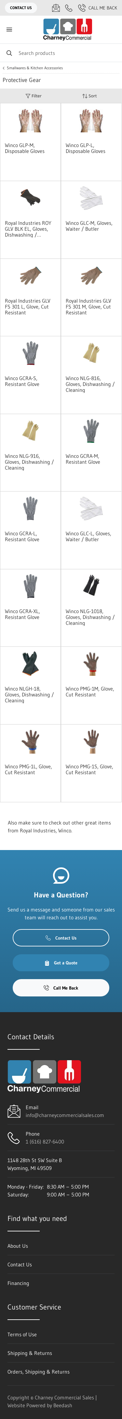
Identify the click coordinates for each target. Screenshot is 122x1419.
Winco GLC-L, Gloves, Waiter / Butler (88, 536)
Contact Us (21, 7)
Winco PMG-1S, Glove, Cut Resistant (89, 769)
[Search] (61, 53)
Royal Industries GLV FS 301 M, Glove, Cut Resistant (88, 306)
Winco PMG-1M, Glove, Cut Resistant (90, 691)
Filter (33, 96)
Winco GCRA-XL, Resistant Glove (22, 614)
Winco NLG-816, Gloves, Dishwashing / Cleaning (90, 384)
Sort (89, 96)
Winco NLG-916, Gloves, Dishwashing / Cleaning (29, 462)
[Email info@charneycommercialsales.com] (56, 8)
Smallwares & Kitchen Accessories (35, 68)
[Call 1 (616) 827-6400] (69, 8)
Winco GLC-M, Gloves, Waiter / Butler (89, 226)
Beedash (62, 1405)
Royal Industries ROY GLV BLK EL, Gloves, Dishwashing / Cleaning (28, 229)
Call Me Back (97, 8)
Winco (64, 830)
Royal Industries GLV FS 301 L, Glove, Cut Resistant (27, 306)
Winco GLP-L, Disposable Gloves (85, 148)
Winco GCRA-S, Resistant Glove (22, 381)
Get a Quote (60, 963)
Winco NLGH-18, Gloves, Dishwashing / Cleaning (29, 694)
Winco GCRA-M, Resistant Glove (83, 459)
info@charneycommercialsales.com (65, 1115)
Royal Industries (38, 830)
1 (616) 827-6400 (45, 1141)
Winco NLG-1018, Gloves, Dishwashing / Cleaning (90, 617)
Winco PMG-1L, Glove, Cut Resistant (28, 769)
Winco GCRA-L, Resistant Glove (22, 536)
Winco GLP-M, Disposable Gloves (25, 148)
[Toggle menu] (9, 29)
